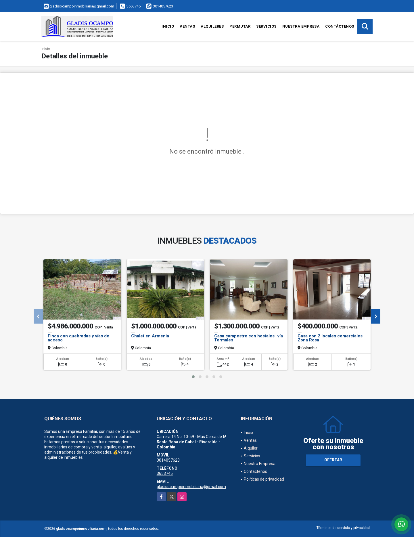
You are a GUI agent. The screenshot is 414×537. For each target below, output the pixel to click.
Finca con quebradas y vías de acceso (78, 338)
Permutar (239, 26)
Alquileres (212, 26)
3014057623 (163, 6)
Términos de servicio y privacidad (343, 528)
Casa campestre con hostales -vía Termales (248, 338)
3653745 (133, 6)
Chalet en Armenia (150, 336)
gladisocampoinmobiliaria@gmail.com (191, 486)
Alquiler (251, 448)
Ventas (187, 26)
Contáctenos (339, 26)
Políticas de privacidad (264, 479)
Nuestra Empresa (301, 26)
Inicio (168, 26)
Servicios (266, 26)
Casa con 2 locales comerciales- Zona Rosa (331, 338)
